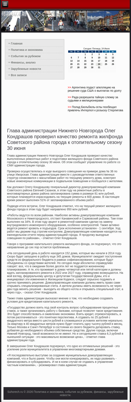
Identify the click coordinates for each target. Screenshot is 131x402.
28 (78, 67)
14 (78, 61)
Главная (17, 43)
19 (113, 61)
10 (99, 58)
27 (71, 67)
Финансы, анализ (23, 62)
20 (71, 64)
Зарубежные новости (26, 68)
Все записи (19, 75)
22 (85, 64)
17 (99, 61)
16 (92, 61)
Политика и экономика (27, 49)
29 (85, 67)
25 (106, 64)
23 (92, 64)
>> (70, 87)
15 (85, 61)
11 (106, 58)
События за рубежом (26, 56)
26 (113, 64)
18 (106, 61)
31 (99, 67)
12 (113, 58)
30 (92, 67)
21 (78, 64)
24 (99, 64)
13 (71, 61)
